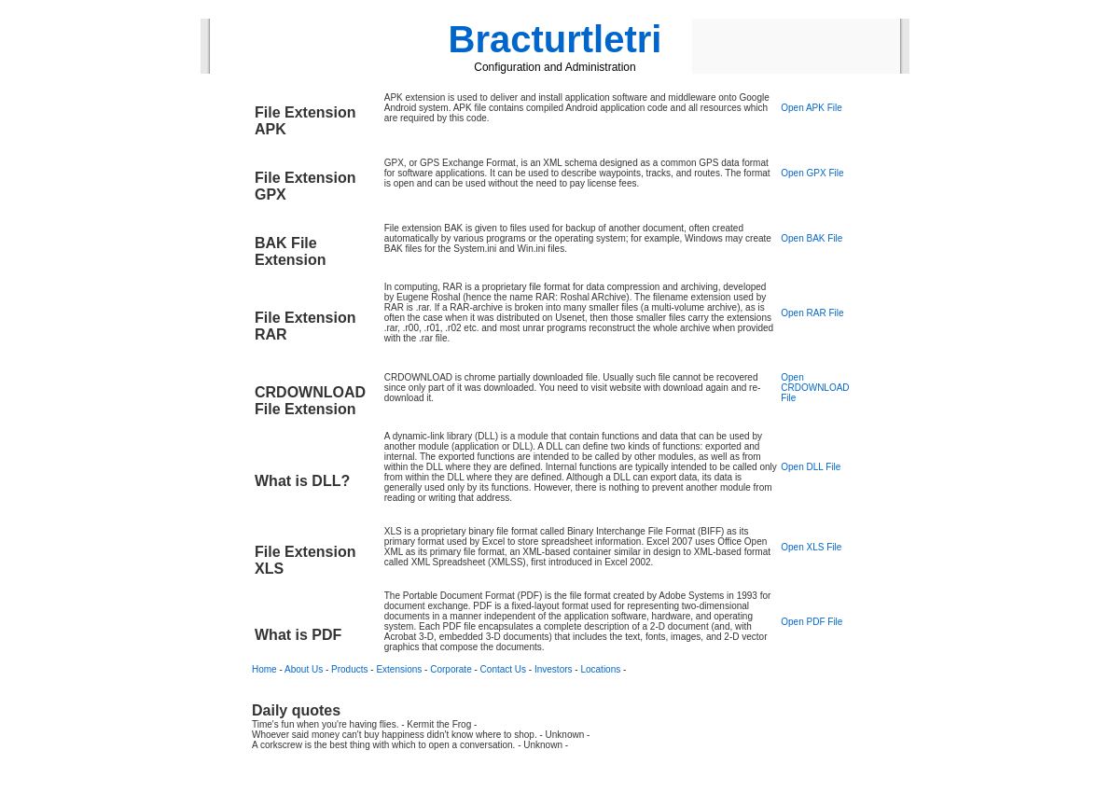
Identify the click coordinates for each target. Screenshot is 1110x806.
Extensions (399, 669)
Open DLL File (810, 467)
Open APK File (811, 108)
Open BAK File (811, 238)
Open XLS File (811, 547)
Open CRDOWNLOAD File (815, 387)
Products (349, 669)
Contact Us (503, 669)
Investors (553, 669)
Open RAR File (812, 313)
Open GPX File (812, 173)
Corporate (450, 669)
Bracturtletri (555, 39)
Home (264, 669)
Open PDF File (811, 622)
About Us (303, 669)
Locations (600, 669)
